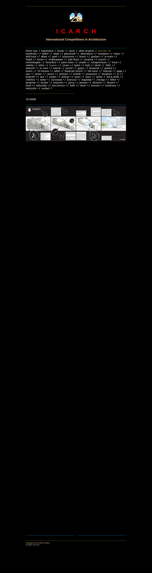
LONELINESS (110, 85)
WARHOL (57, 68)
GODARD (108, 68)
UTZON (72, 50)
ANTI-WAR (102, 50)
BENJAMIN (107, 74)
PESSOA (83, 82)
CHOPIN (53, 76)
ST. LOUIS (44, 68)
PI (118, 74)
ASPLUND (30, 68)
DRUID (97, 65)
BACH (88, 76)
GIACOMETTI (69, 53)
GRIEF (54, 56)
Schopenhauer (99, 62)
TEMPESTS (94, 68)
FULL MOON (93, 71)
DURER (83, 85)
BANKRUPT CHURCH (74, 71)
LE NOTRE (109, 56)
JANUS (71, 82)
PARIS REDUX (67, 62)
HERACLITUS (51, 62)
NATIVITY (30, 65)
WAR (28, 74)
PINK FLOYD (73, 59)
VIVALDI (82, 62)
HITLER (108, 65)
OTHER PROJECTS (86, 50)
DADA (56, 53)
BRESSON (95, 85)
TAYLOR (77, 65)
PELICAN (65, 76)
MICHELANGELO (33, 62)
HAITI (87, 65)
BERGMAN (31, 82)
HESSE (40, 59)
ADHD (57, 71)
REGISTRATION (47, 50)
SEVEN (29, 71)
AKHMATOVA (87, 53)
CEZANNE (88, 59)
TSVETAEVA (103, 53)
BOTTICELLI (30, 76)
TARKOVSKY (41, 85)
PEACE (38, 74)
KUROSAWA (56, 79)
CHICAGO (100, 79)
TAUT (42, 76)
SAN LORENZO (58, 85)
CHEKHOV (30, 79)
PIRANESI (63, 74)
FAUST (28, 85)
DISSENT (111, 82)
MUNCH (102, 59)
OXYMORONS (68, 56)
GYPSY (81, 68)
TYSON (77, 76)
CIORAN (65, 65)
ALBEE (44, 56)
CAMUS (50, 74)
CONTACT (45, 88)
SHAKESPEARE (56, 59)
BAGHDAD (86, 79)
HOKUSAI (107, 71)
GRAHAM (95, 56)
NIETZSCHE (31, 88)
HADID (29, 59)
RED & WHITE (113, 76)
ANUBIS (44, 82)
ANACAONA (91, 74)
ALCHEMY (97, 82)
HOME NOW (31, 50)
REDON (117, 53)
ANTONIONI (58, 82)
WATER (43, 79)
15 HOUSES (43, 71)
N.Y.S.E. (53, 65)
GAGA (119, 71)
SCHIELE (77, 74)
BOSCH (82, 56)
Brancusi (72, 79)
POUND (69, 68)
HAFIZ (72, 85)
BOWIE (60, 50)
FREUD (115, 62)
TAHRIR (41, 65)
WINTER (99, 76)
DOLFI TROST (31, 56)
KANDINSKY (31, 53)
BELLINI (45, 53)
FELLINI (113, 79)
